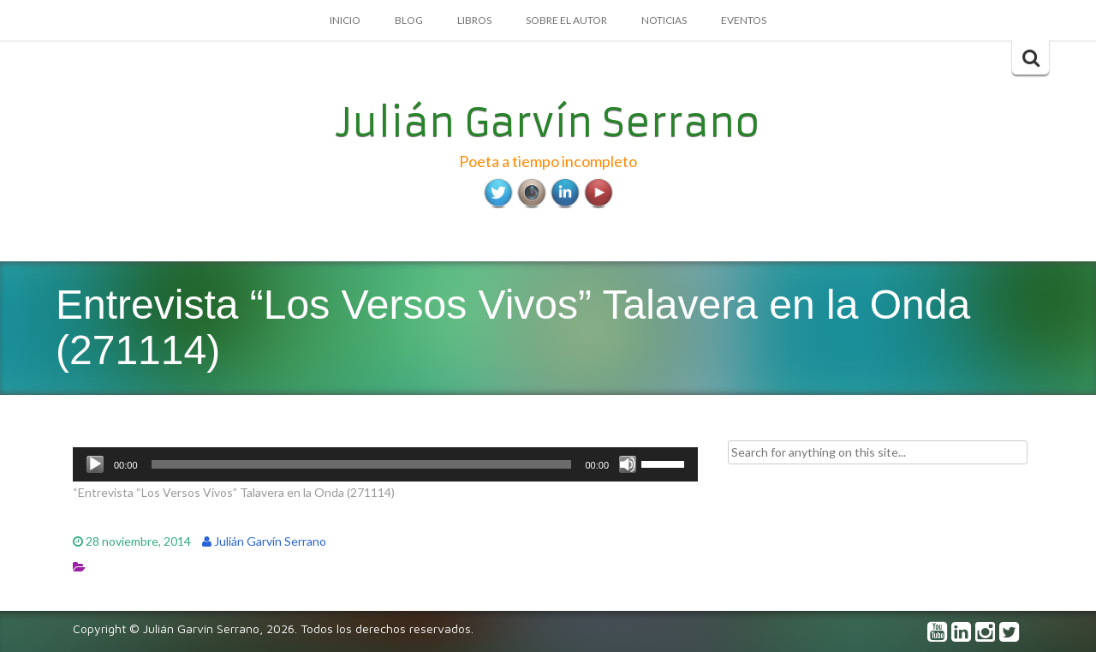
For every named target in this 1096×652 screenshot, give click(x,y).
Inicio (345, 20)
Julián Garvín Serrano (548, 123)
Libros (474, 20)
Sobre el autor (566, 20)
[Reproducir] (95, 464)
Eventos (743, 20)
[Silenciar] (627, 464)
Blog (409, 20)
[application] (385, 464)
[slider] (362, 464)
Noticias (664, 20)
